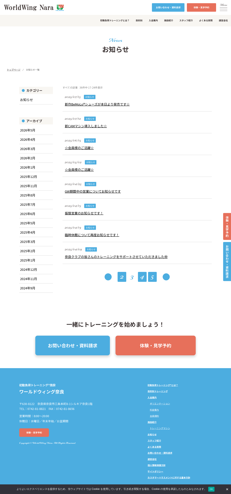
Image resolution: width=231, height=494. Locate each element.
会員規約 (154, 415)
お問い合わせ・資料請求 (227, 261)
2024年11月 (28, 281)
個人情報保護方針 (157, 465)
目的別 (139, 20)
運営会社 (223, 20)
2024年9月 (27, 290)
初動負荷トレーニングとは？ (114, 20)
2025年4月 (27, 234)
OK (211, 489)
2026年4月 (27, 141)
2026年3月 (27, 151)
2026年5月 (27, 132)
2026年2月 (27, 160)
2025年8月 (27, 197)
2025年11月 (28, 188)
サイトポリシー (155, 471)
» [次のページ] (166, 279)
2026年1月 (27, 169)
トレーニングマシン (160, 428)
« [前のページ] (108, 279)
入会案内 (153, 20)
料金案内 (154, 409)
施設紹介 (168, 20)
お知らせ (26, 102)
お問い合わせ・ (168, 7)
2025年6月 (27, 216)
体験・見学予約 (227, 226)
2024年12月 (28, 271)
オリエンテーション (160, 403)
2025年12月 (28, 179)
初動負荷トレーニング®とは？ (163, 385)
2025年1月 (27, 262)
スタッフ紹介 (186, 20)
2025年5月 (27, 225)
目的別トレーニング (158, 391)
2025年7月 (27, 206)
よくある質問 (206, 20)
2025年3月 (27, 244)
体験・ (201, 7)
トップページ (13, 69)
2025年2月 (27, 253)
